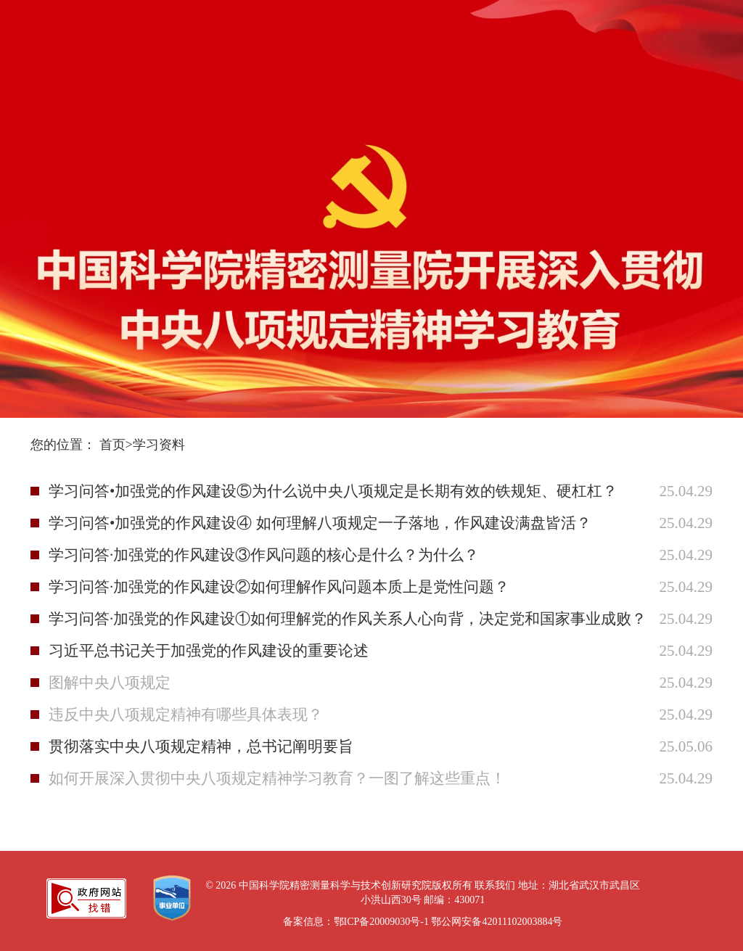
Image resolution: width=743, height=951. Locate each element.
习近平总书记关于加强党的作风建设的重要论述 (209, 650)
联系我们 (495, 885)
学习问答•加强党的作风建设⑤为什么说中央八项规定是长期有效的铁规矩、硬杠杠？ (312, 491)
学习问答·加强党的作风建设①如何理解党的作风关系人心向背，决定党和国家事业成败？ (312, 618)
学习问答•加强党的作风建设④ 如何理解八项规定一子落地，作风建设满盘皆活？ (312, 523)
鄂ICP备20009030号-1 (381, 921)
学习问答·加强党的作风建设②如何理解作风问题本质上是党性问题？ (279, 587)
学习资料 (159, 444)
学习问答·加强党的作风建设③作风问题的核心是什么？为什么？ (264, 555)
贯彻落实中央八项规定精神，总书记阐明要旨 (201, 746)
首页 (112, 444)
